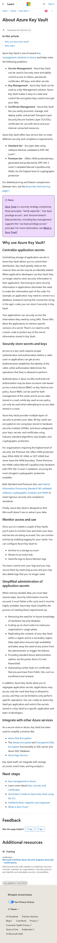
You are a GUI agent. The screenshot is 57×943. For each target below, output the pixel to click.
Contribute (21, 920)
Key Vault (23, 10)
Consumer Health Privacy (18, 925)
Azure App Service (18, 755)
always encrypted (22, 742)
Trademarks (27, 929)
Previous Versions (30, 916)
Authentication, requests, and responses (29, 802)
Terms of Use (12, 929)
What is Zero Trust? (18, 806)
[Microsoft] (29, 4)
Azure (13, 10)
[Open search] (44, 4)
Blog (8, 920)
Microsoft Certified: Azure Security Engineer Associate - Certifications (28, 861)
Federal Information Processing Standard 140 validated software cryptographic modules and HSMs (27, 488)
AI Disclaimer (12, 916)
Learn (5, 10)
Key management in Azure (22, 781)
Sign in (51, 3)
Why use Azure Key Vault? (17, 41)
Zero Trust (10, 206)
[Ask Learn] (46, 11)
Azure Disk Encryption (19, 738)
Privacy (33, 920)
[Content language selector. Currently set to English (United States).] (20, 894)
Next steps (10, 45)
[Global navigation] (3, 4)
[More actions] (52, 11)
